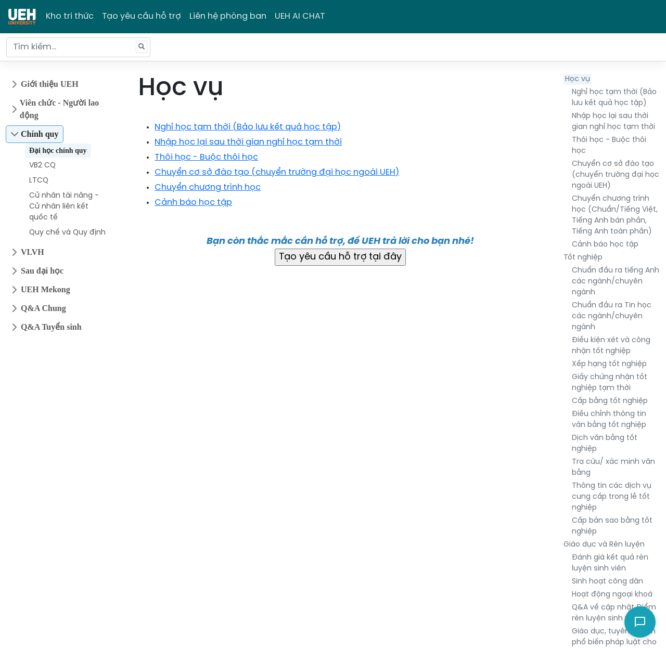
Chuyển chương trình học (208, 187)
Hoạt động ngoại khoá (612, 595)
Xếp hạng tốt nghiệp (609, 364)
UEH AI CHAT (300, 16)
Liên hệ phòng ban (227, 16)
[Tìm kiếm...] (78, 47)
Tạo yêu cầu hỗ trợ (141, 16)
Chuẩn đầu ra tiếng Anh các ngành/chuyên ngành (615, 281)
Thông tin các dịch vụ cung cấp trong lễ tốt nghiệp (611, 497)
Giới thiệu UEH (50, 84)
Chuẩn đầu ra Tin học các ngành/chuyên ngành (611, 316)
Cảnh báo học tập (605, 245)
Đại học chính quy (58, 150)
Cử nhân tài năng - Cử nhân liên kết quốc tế (64, 207)
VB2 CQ (42, 166)
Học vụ (577, 79)
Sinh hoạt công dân (607, 582)
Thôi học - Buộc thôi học (206, 157)
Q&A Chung (43, 308)
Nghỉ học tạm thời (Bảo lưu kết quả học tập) (248, 127)
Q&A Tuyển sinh (51, 326)
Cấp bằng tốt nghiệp (610, 401)
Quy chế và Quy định (67, 233)
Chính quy (40, 133)
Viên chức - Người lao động (59, 109)
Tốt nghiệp (583, 258)
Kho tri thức (70, 16)
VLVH (32, 252)
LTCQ (38, 181)
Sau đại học (42, 270)
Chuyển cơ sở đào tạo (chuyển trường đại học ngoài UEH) (615, 175)
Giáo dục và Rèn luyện (604, 545)
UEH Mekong (45, 289)
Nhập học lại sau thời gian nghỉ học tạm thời (248, 142)
